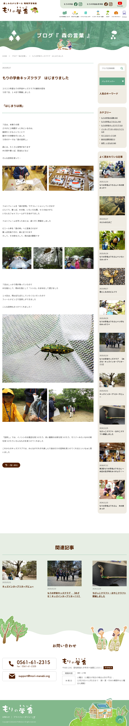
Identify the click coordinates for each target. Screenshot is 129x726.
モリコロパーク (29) (108, 135)
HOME (4, 56)
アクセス (108, 667)
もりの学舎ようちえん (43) (111, 121)
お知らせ (6, 717)
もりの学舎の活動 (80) (109, 118)
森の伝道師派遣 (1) (108, 139)
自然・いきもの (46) (108, 143)
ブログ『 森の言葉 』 (19, 56)
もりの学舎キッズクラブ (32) (112, 125)
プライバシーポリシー (22, 717)
